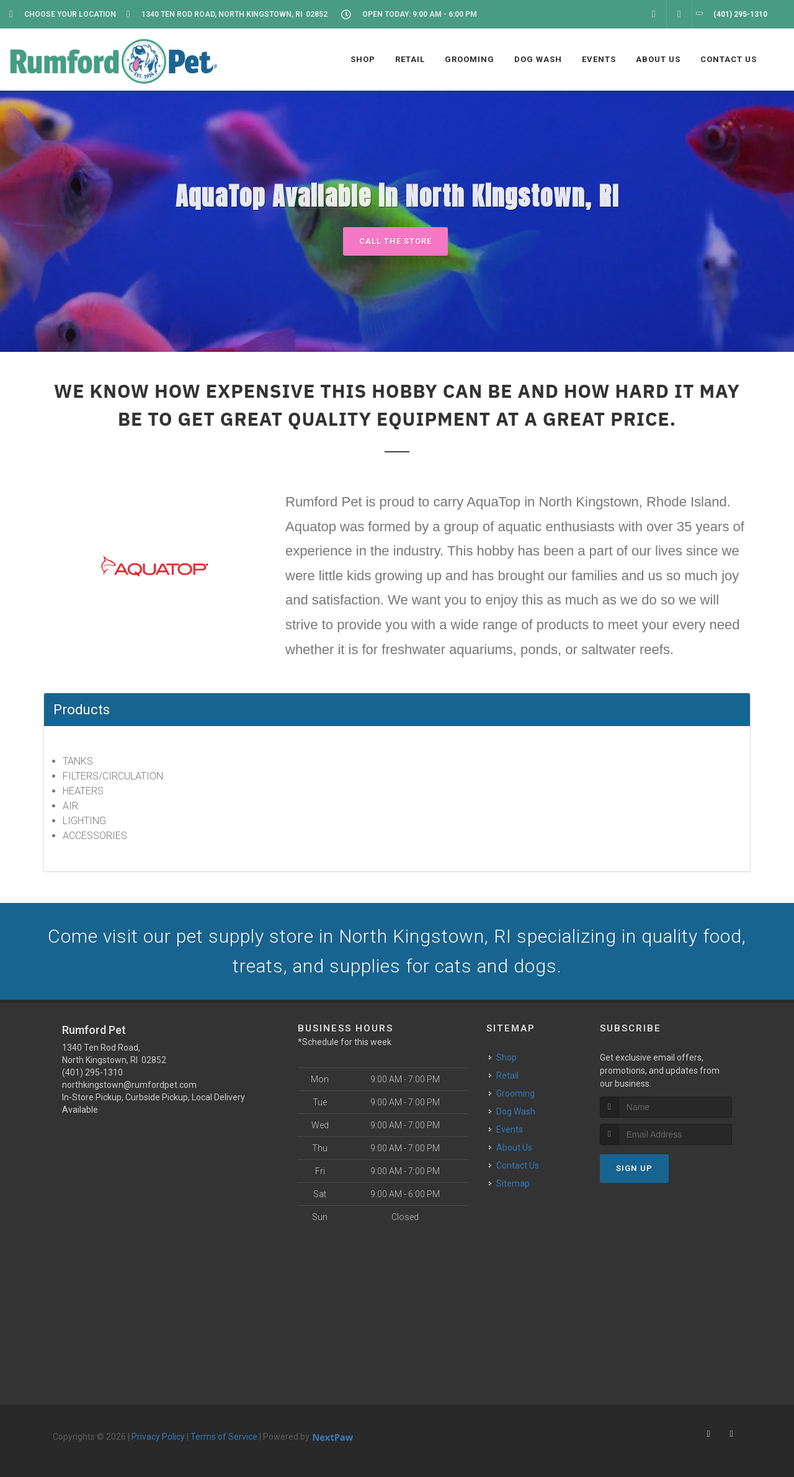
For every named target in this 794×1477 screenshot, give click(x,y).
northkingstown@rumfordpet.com (129, 1085)
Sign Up (634, 1168)
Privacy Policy (158, 1437)
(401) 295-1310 (92, 1072)
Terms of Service (223, 1437)
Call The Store (395, 241)
